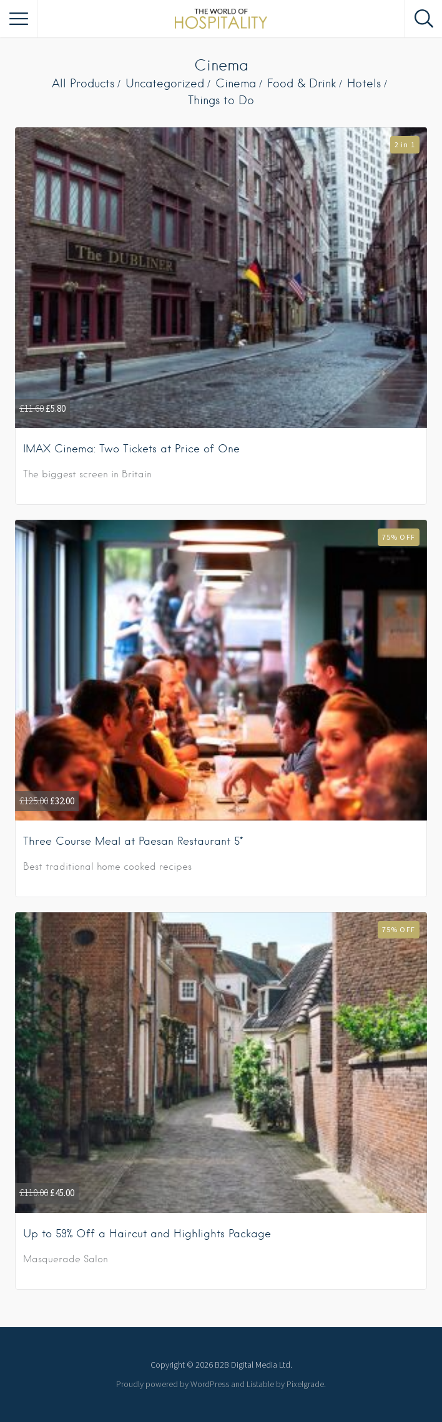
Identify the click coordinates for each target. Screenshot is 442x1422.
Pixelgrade (305, 1384)
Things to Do (221, 100)
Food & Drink (301, 83)
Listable (260, 1384)
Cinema (235, 83)
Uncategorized (164, 83)
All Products (83, 83)
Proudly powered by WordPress (172, 1384)
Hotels (364, 83)
